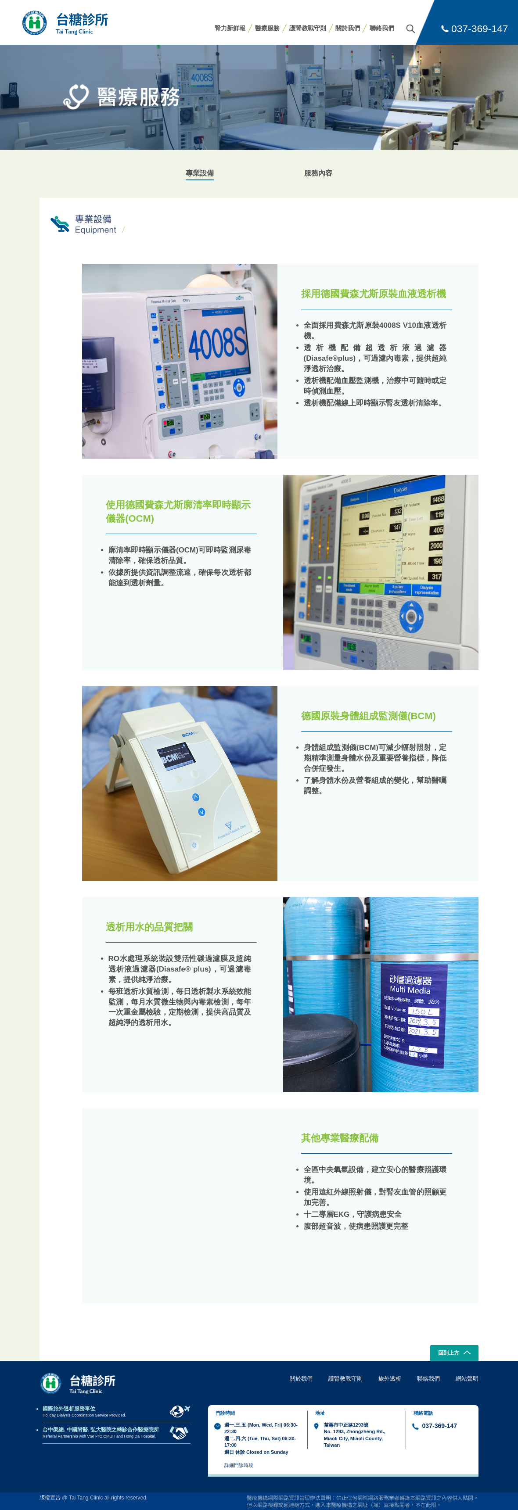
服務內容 (318, 173)
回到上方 (454, 1353)
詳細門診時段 (238, 1465)
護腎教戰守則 (307, 28)
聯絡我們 (382, 28)
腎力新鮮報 (230, 28)
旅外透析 (389, 1378)
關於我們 (347, 28)
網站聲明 (467, 1378)
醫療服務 (267, 28)
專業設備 (200, 173)
